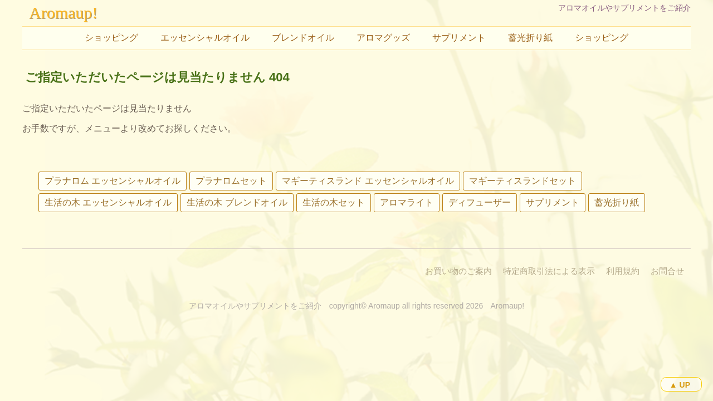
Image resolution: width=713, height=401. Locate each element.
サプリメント (459, 37)
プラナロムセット (231, 180)
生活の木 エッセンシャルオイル (108, 202)
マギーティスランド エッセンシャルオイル (367, 180)
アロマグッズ (383, 37)
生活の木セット (333, 202)
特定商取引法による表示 (549, 271)
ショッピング (111, 37)
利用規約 (622, 271)
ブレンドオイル (303, 37)
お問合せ (667, 271)
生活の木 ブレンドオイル (237, 202)
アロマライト (406, 202)
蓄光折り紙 (530, 37)
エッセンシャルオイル (205, 37)
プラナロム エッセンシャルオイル (112, 180)
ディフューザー (479, 202)
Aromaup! (63, 12)
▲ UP (680, 384)
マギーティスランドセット (522, 180)
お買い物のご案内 (458, 271)
